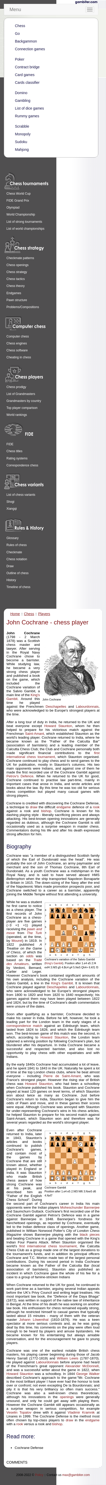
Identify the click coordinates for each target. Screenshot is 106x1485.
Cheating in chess (18, 357)
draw (33, 807)
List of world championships (25, 228)
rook (96, 807)
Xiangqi (11, 508)
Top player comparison (22, 408)
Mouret (17, 941)
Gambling (22, 100)
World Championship (20, 214)
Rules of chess (16, 545)
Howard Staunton (58, 726)
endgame (64, 807)
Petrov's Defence (19, 776)
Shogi (10, 502)
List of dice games (29, 108)
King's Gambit (54, 963)
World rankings (16, 415)
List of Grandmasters (20, 394)
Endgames (13, 293)
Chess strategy (16, 272)
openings (67, 1397)
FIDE (9, 444)
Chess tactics (15, 279)
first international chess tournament (53, 755)
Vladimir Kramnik (81, 1412)
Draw (10, 566)
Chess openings (17, 265)
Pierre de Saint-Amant (62, 1076)
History (11, 580)
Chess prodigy (16, 387)
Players (44, 614)
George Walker (88, 1374)
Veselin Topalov (18, 1412)
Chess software (17, 350)
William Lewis (67, 1358)
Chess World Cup (18, 193)
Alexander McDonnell (82, 1366)
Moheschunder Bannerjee (80, 1207)
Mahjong (22, 149)
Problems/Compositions (22, 307)
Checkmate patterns (20, 258)
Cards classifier (27, 82)
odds (29, 956)
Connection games (30, 49)
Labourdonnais (87, 706)
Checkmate (14, 552)
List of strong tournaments (24, 222)
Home (15, 614)
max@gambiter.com (76, 1475)
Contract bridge (27, 67)
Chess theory (15, 286)
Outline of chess (17, 573)
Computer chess (17, 336)
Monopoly (23, 134)
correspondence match (24, 1026)
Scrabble (22, 126)
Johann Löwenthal (34, 1320)
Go (17, 33)
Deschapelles (56, 706)
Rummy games (27, 116)
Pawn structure (16, 300)
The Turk (34, 933)
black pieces (90, 1234)
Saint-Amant (34, 734)
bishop (46, 811)
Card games (24, 75)
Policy (39, 1475)
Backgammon (26, 41)
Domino (21, 93)
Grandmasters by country (23, 401)
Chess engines (16, 343)
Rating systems (17, 458)
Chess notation (16, 559)
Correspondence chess (22, 465)
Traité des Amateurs (24, 962)
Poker (19, 59)
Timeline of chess (18, 587)
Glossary (12, 538)
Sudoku (21, 142)
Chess (20, 26)
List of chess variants (20, 495)
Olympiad (13, 207)
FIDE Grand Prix (17, 200)
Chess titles (14, 451)
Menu (15, 9)
